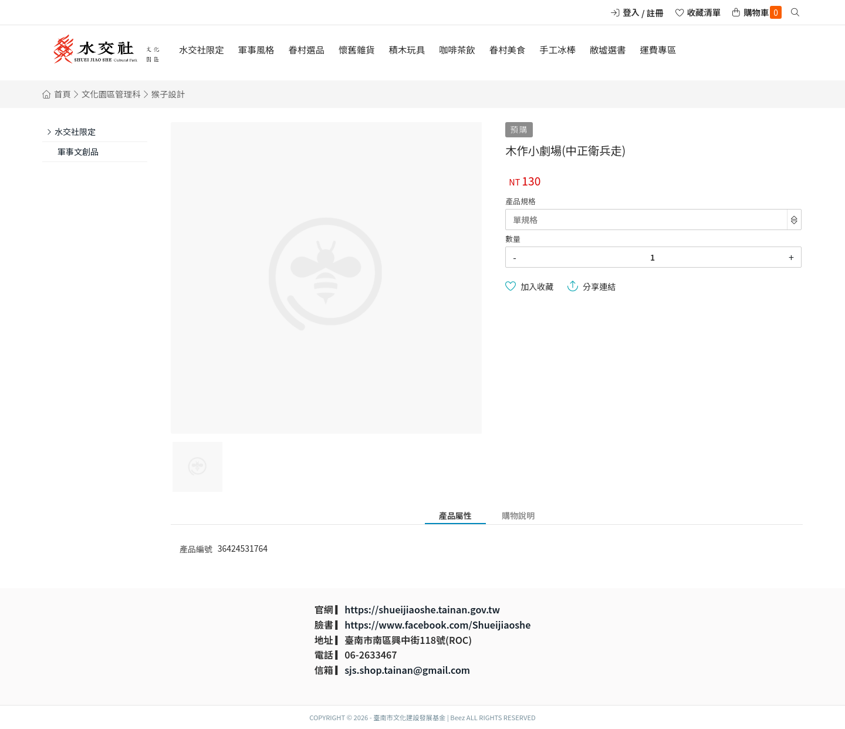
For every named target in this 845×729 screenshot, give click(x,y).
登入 (631, 12)
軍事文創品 (78, 151)
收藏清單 (704, 12)
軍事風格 (256, 49)
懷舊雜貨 (357, 49)
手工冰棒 (557, 49)
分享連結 (599, 286)
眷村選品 (306, 49)
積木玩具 (407, 49)
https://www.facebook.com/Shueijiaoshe (437, 624)
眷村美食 (507, 49)
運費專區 (658, 49)
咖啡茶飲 (457, 49)
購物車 (762, 12)
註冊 (655, 12)
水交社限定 (201, 49)
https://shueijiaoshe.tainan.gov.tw (422, 609)
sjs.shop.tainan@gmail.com (407, 670)
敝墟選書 (608, 49)
